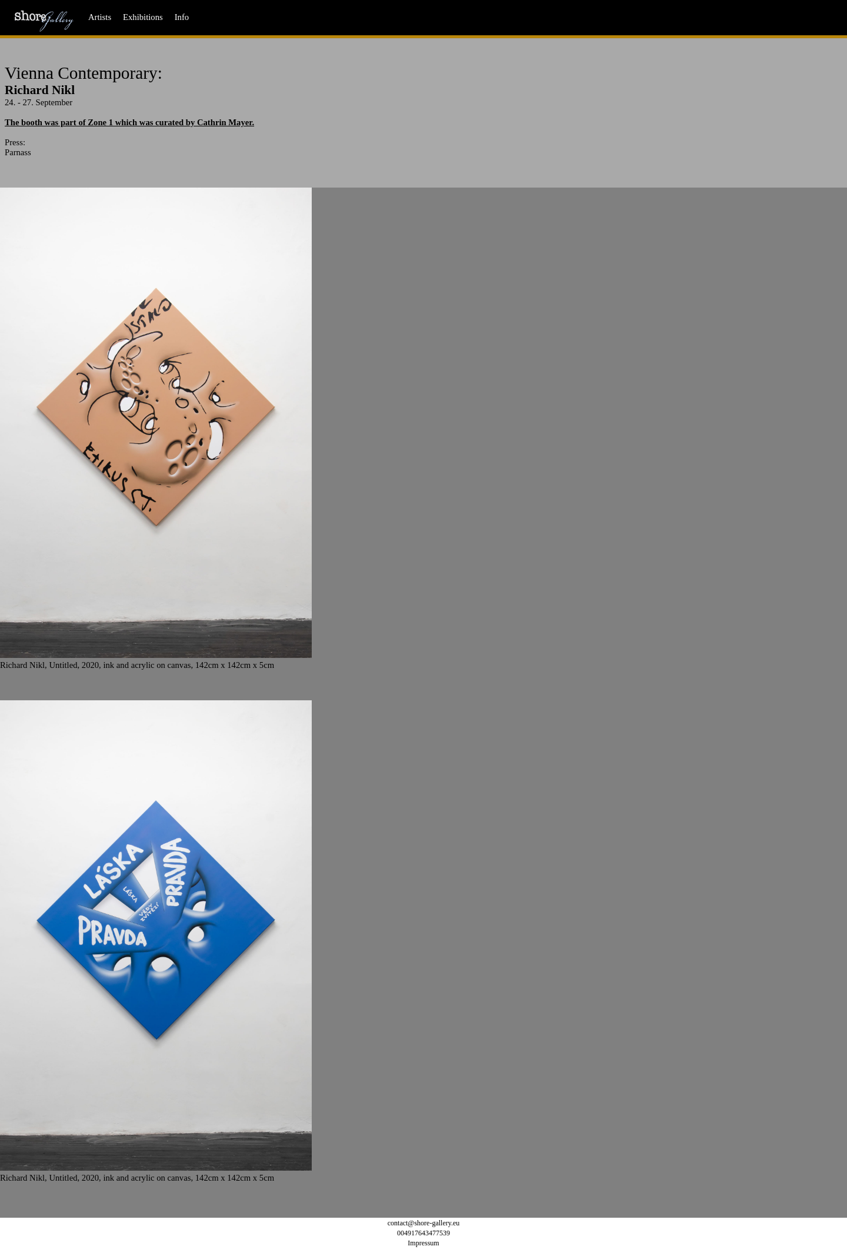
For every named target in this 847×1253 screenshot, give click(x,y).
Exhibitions (143, 17)
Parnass (18, 152)
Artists (99, 17)
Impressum (423, 1243)
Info (182, 17)
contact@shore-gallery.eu (424, 1223)
